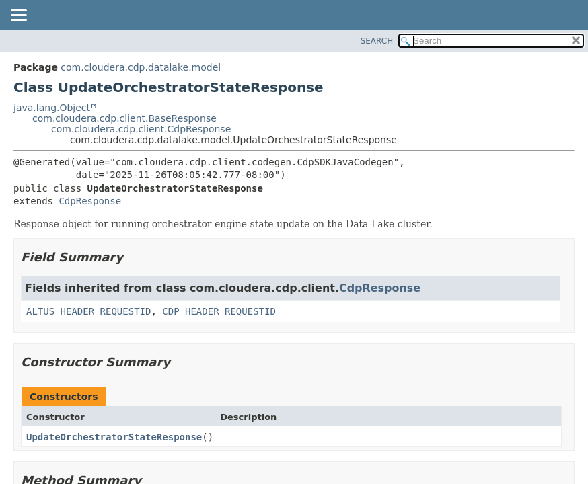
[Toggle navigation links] (18, 16)
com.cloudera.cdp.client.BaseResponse (124, 118)
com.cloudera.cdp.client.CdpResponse (141, 129)
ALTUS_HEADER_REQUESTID (88, 311)
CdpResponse (90, 201)
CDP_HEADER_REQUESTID (219, 311)
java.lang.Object (51, 107)
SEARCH (377, 41)
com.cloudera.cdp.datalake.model (141, 67)
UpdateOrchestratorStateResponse (114, 437)
